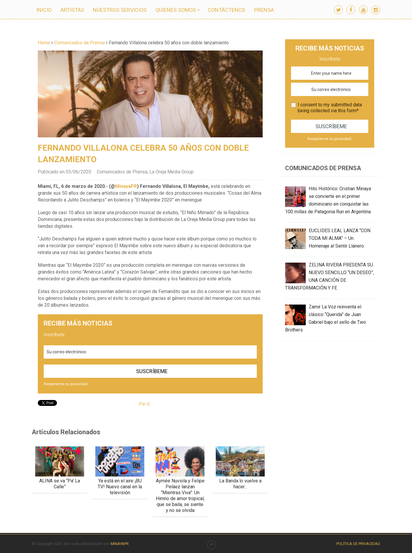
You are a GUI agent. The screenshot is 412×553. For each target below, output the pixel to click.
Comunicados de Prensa (122, 172)
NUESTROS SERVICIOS (120, 10)
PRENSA (264, 10)
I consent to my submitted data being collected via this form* (330, 107)
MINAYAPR (120, 543)
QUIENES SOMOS (176, 10)
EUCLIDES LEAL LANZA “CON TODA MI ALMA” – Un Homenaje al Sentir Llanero (339, 238)
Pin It (144, 404)
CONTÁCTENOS (226, 10)
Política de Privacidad (358, 543)
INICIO (44, 10)
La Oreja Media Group (171, 172)
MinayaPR (126, 186)
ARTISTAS (72, 10)
